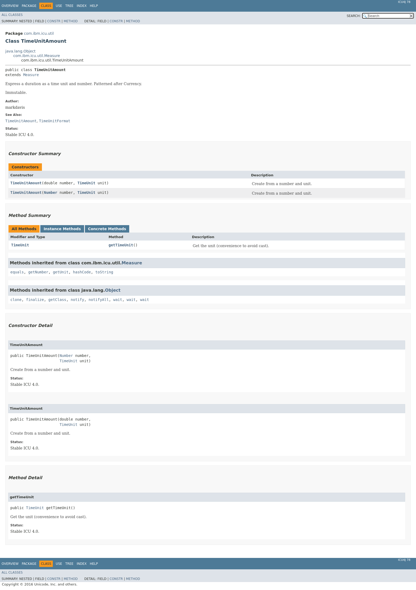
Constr (53, 21)
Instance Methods (62, 229)
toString (104, 272)
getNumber (38, 272)
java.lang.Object (20, 51)
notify (77, 300)
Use (59, 6)
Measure (31, 75)
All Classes (12, 15)
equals (17, 272)
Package (29, 6)
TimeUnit (86, 183)
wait (117, 300)
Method (71, 21)
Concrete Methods (107, 229)
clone (15, 300)
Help (94, 6)
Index (82, 6)
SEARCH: (354, 16)
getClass (57, 300)
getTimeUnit (121, 245)
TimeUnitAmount (26, 183)
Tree (69, 6)
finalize (35, 300)
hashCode (82, 272)
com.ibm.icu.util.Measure (36, 56)
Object (113, 290)
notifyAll (99, 300)
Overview (10, 6)
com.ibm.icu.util (39, 33)
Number (50, 192)
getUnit (60, 272)
